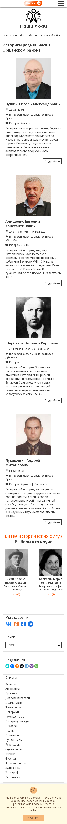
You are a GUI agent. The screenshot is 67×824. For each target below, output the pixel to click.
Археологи (12, 689)
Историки (12, 712)
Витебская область (26, 35)
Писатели (11, 726)
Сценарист (41, 484)
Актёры (10, 684)
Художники (12, 768)
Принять (33, 818)
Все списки (12, 777)
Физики (10, 758)
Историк (14, 123)
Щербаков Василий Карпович (31, 343)
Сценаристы (13, 749)
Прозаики (12, 735)
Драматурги (13, 703)
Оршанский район (44, 114)
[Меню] (61, 3)
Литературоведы (17, 721)
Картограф (26, 484)
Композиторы (14, 717)
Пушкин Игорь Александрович (32, 104)
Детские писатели (17, 698)
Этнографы (12, 772)
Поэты (9, 730)
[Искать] (59, 645)
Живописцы (13, 707)
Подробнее (52, 161)
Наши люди (33, 26)
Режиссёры (12, 744)
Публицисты (13, 740)
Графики (11, 693)
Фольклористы (15, 763)
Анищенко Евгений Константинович (22, 223)
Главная (7, 35)
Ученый (24, 245)
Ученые (10, 754)
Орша (8, 118)
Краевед (25, 123)
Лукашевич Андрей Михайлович (22, 462)
